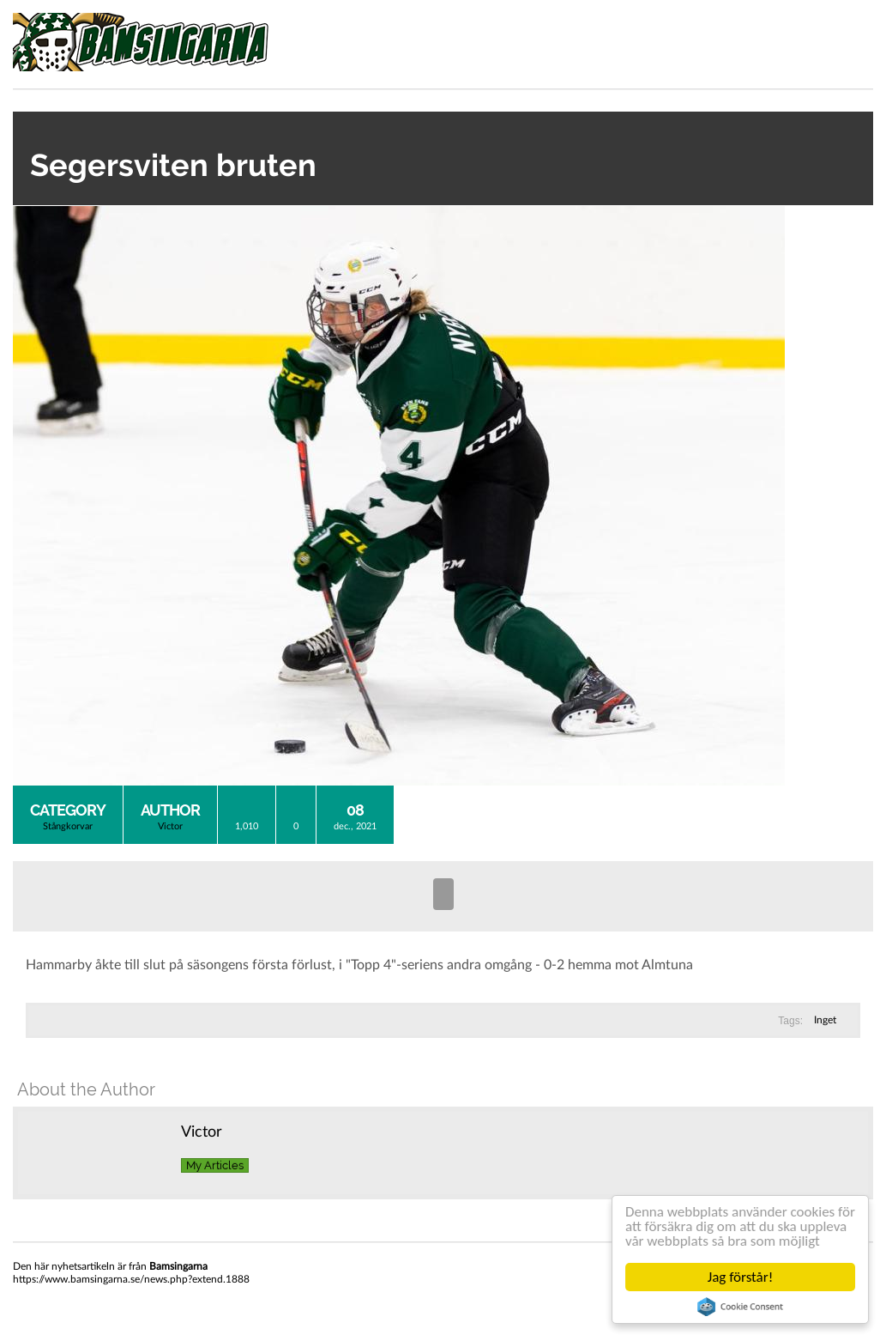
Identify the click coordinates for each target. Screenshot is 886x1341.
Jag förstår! (740, 1277)
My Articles (215, 1165)
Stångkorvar (68, 826)
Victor (170, 826)
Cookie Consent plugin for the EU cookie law (740, 1306)
